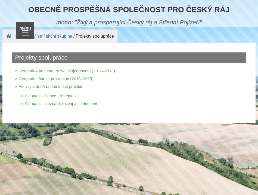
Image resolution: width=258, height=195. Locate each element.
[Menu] (25, 30)
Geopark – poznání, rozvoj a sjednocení (61, 103)
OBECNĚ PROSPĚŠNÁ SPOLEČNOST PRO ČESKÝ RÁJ (129, 9)
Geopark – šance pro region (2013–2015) (55, 78)
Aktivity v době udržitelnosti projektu (50, 86)
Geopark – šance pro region (50, 95)
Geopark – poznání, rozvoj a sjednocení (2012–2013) (66, 71)
